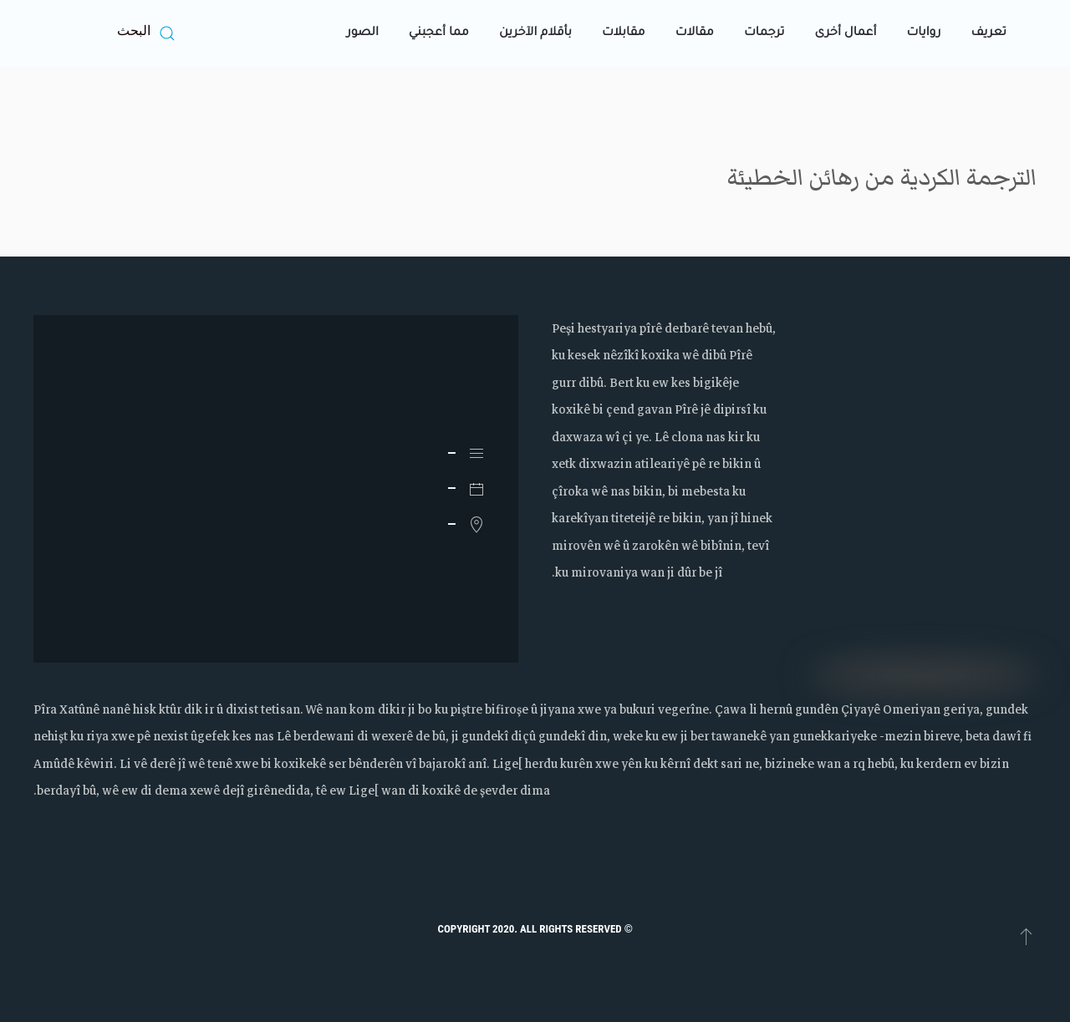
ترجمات (764, 33)
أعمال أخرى (845, 33)
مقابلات (623, 33)
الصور (363, 33)
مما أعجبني (439, 33)
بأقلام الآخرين (535, 33)
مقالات (694, 33)
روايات (923, 33)
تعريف (988, 33)
